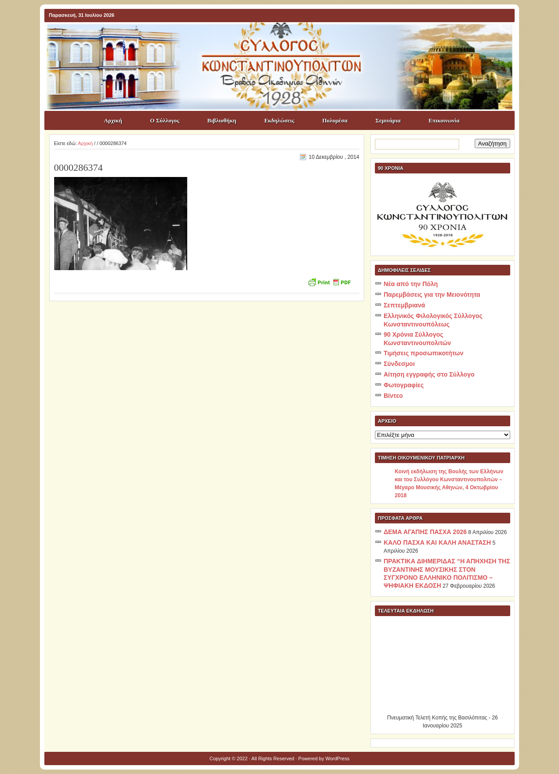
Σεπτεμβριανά (404, 305)
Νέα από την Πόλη (411, 283)
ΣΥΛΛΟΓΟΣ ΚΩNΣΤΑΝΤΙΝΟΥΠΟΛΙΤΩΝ (284, 38)
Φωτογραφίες (404, 385)
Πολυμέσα (334, 120)
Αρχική (113, 120)
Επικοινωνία (444, 120)
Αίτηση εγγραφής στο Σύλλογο (429, 374)
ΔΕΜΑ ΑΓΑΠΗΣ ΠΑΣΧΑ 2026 (425, 531)
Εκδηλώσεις (279, 120)
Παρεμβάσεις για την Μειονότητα (432, 294)
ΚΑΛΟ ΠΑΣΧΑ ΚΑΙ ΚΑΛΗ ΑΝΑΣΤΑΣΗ (437, 542)
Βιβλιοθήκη (221, 120)
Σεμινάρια (388, 120)
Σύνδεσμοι (399, 363)
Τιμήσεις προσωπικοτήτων (424, 353)
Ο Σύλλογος (164, 120)
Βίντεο (393, 395)
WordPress (338, 758)
